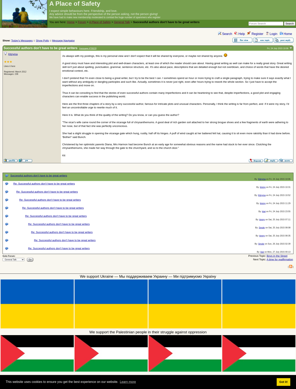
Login (271, 34)
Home (71, 22)
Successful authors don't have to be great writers (38, 175)
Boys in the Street (277, 255)
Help (239, 34)
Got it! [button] (283, 381)
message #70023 (88, 48)
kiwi (264, 211)
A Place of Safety (100, 22)
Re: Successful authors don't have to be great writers (44, 183)
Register (255, 34)
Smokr (262, 227)
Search (225, 34)
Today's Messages (22, 40)
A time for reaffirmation (280, 259)
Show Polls (42, 40)
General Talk (122, 22)
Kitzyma (13, 54)
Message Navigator (63, 40)
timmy (262, 187)
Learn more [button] (128, 381)
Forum (82, 22)
